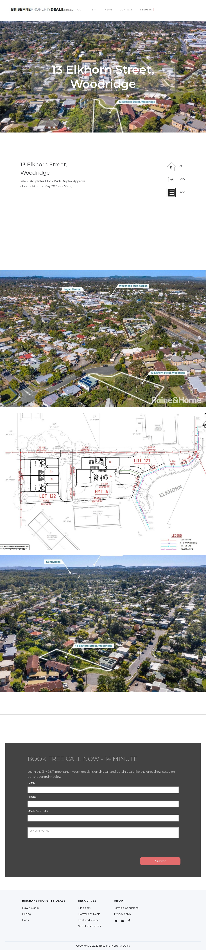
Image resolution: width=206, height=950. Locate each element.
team (94, 9)
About (78, 9)
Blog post (84, 907)
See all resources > (89, 926)
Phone (32, 797)
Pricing (26, 914)
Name (31, 782)
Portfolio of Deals (89, 914)
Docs (25, 920)
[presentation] (55, 847)
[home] (43, 10)
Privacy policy (122, 914)
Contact (126, 9)
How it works (30, 907)
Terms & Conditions (126, 907)
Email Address (38, 811)
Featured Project (89, 920)
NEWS (108, 9)
